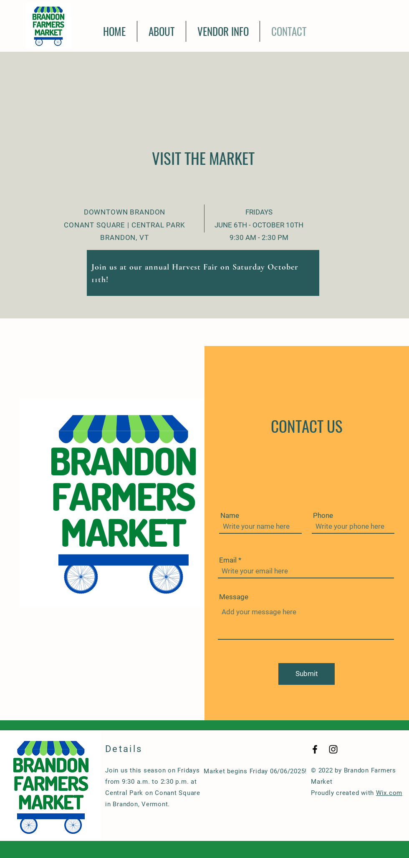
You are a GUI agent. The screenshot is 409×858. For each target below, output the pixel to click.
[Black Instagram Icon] (333, 749)
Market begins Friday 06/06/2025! (255, 771)
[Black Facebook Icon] (315, 749)
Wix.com (389, 793)
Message (233, 597)
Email (228, 560)
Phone (323, 515)
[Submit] (306, 674)
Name (229, 515)
